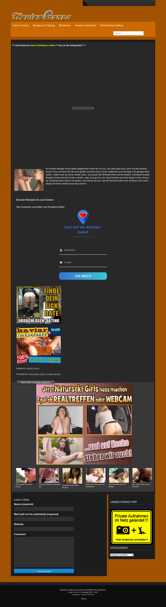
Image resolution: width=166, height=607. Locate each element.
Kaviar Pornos (21, 25)
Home (83, 599)
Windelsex (64, 25)
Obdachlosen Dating (111, 25)
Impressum (76, 594)
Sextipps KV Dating (44, 25)
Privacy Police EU (87, 594)
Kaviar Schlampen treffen (42, 45)
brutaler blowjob (54, 374)
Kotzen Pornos (32, 368)
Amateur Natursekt (85, 25)
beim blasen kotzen (37, 374)
